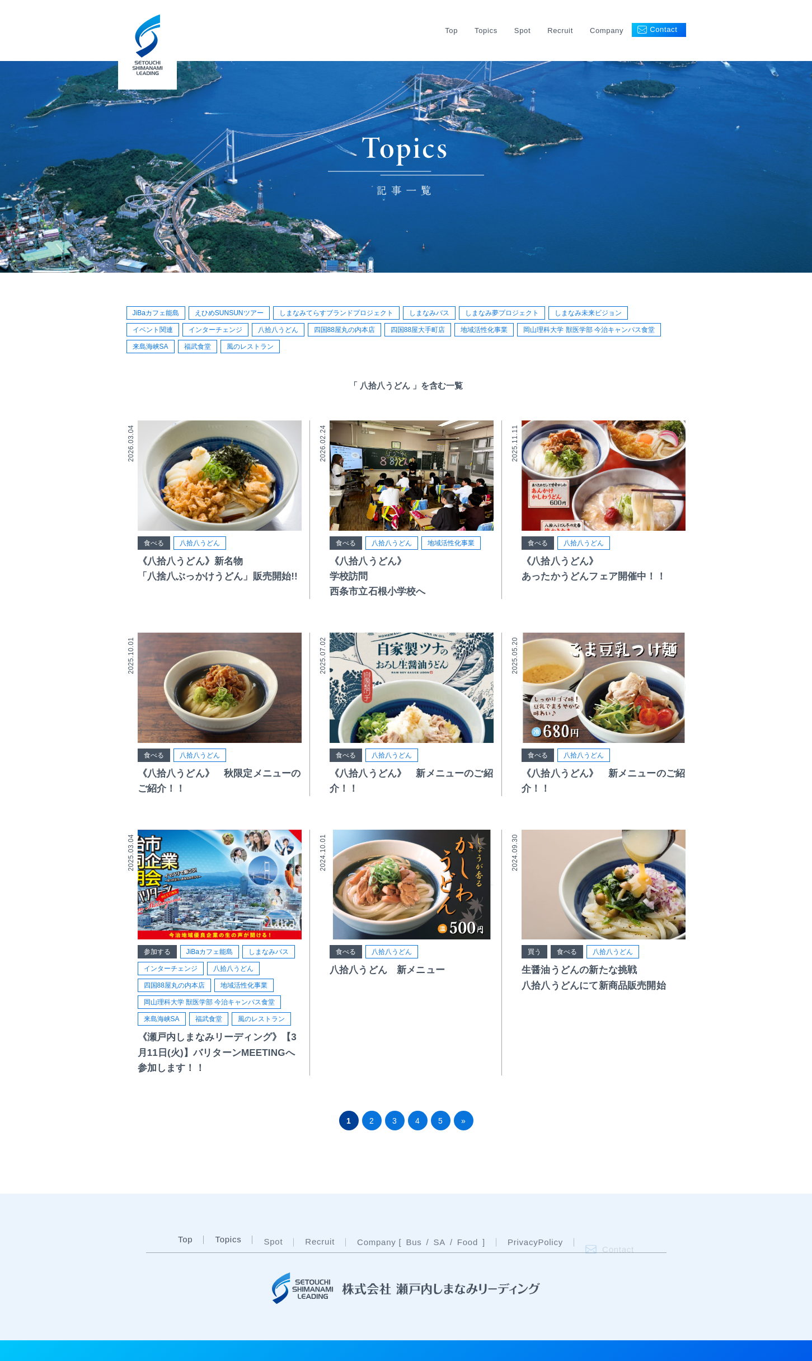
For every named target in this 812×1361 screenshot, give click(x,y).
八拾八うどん (278, 330)
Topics (486, 30)
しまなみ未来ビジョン (588, 313)
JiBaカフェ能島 (156, 313)
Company (606, 30)
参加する (157, 956)
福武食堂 (197, 346)
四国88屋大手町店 (418, 330)
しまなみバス (429, 313)
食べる (154, 547)
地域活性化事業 (484, 330)
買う (534, 963)
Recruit (560, 30)
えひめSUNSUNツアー (229, 313)
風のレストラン (250, 346)
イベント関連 (153, 330)
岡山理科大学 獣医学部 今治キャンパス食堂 (589, 330)
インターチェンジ (215, 330)
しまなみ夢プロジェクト (502, 313)
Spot (522, 30)
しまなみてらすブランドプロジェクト (336, 313)
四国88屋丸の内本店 (344, 330)
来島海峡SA (150, 346)
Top (451, 30)
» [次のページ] (463, 1120)
